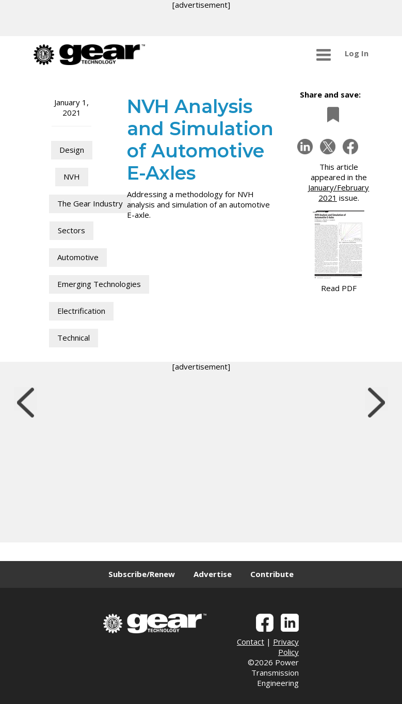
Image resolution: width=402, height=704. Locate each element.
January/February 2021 (338, 192)
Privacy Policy (286, 646)
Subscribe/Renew (141, 574)
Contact (250, 641)
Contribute (272, 574)
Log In (356, 53)
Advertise (213, 574)
